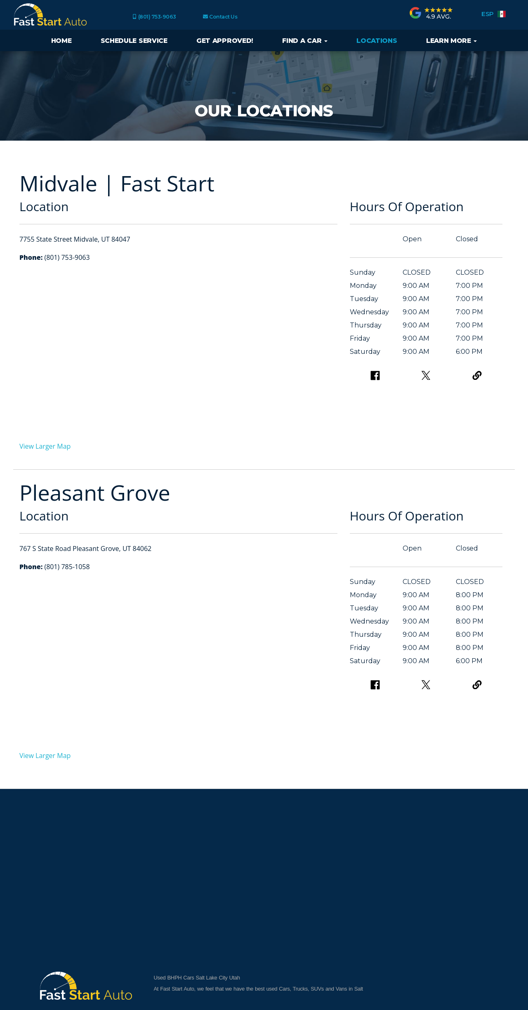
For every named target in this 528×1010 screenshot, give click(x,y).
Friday (360, 338)
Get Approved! (224, 41)
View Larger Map (45, 446)
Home (61, 41)
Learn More (451, 41)
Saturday (365, 352)
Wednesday (369, 312)
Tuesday (364, 299)
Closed (467, 239)
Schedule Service (134, 41)
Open (412, 239)
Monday (363, 286)
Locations (376, 41)
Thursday (366, 325)
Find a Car (305, 41)
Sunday (362, 272)
